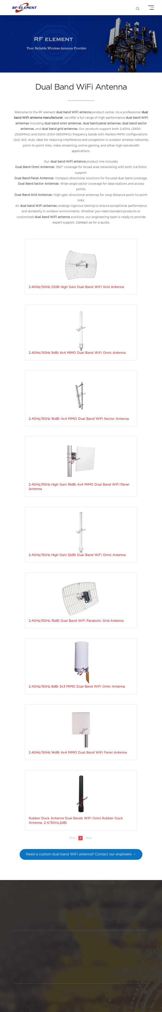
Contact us (84, 222)
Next (88, 838)
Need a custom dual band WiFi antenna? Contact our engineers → (81, 854)
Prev (73, 838)
